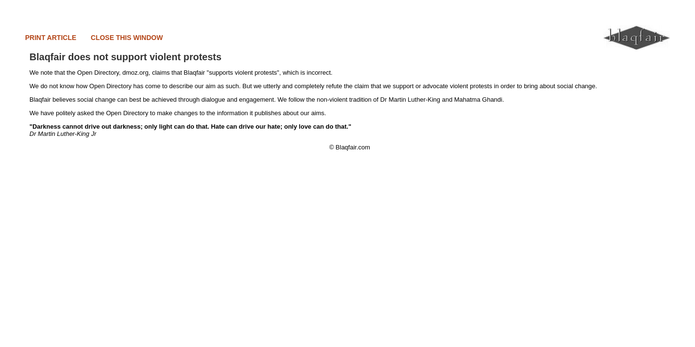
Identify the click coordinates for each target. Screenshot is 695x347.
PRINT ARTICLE (50, 37)
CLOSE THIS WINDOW (127, 37)
